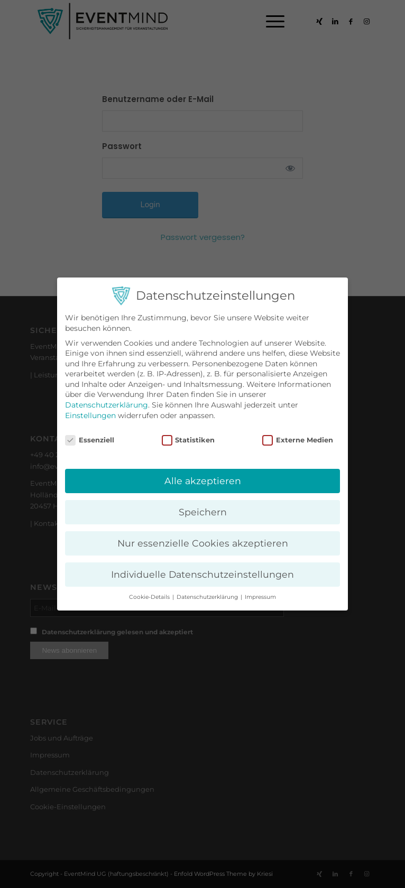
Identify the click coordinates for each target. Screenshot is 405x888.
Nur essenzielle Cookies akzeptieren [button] (202, 543)
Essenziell (89, 440)
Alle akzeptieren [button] (202, 480)
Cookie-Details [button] (150, 597)
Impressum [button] (260, 597)
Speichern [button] (203, 511)
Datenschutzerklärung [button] (208, 597)
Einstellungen (90, 415)
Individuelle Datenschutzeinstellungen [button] (202, 574)
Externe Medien (297, 440)
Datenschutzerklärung (106, 405)
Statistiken (188, 440)
